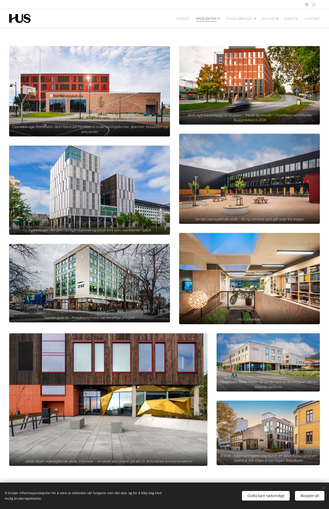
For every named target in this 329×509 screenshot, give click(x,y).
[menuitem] (163, 18)
